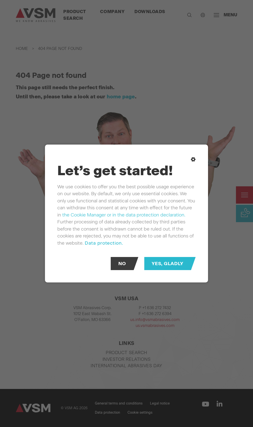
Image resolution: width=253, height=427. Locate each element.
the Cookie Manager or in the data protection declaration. (123, 215)
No (122, 263)
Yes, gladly (167, 263)
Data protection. (104, 243)
